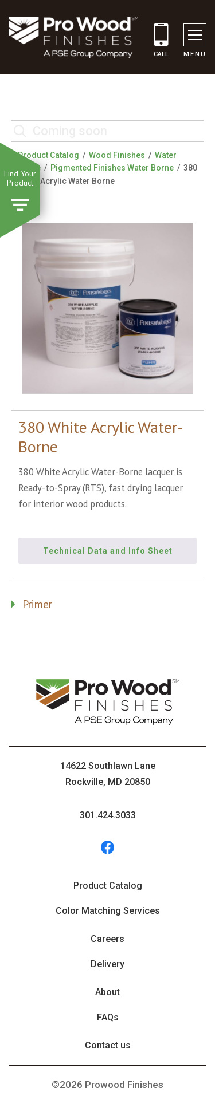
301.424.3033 (108, 815)
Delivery (107, 964)
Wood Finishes (117, 155)
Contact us (108, 1045)
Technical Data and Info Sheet (108, 550)
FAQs (108, 1017)
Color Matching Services (108, 910)
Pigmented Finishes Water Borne (112, 167)
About (107, 992)
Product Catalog (48, 155)
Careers (107, 938)
